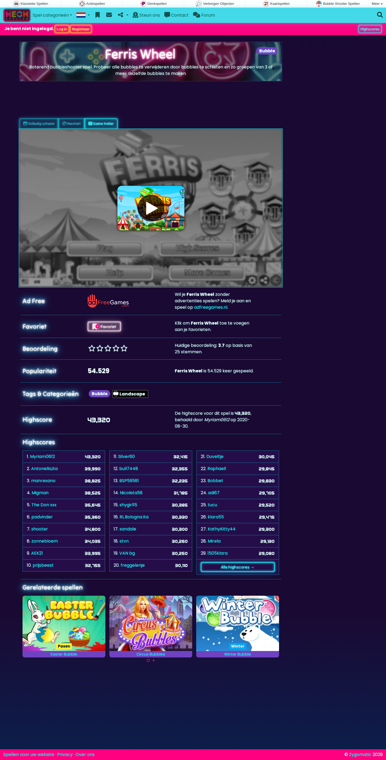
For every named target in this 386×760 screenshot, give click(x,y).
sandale (128, 529)
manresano (43, 481)
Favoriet (104, 326)
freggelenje (133, 565)
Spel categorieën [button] (51, 15)
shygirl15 (128, 505)
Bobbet (215, 481)
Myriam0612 (42, 456)
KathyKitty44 (222, 529)
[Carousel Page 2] (153, 660)
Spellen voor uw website (28, 754)
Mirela (214, 541)
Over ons (85, 754)
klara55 (216, 517)
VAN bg (127, 553)
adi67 (214, 493)
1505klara (217, 553)
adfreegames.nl (210, 307)
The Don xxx (44, 505)
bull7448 (128, 469)
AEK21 (37, 553)
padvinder (42, 517)
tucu (212, 505)
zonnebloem (44, 541)
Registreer (81, 29)
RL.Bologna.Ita (134, 517)
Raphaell (216, 469)
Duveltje (215, 456)
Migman (40, 493)
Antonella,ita (44, 469)
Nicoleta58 (131, 493)
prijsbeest (43, 565)
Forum (204, 15)
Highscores (370, 29)
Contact (176, 15)
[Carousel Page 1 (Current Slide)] (148, 660)
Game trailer (101, 123)
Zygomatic (360, 754)
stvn (124, 541)
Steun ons (146, 15)
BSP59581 (129, 481)
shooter (39, 529)
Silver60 (126, 456)
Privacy (65, 754)
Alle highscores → (238, 567)
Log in (62, 29)
